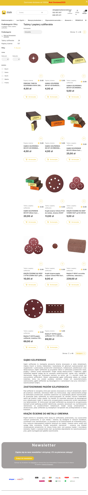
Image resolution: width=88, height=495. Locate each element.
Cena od (4, 56)
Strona (72, 32)
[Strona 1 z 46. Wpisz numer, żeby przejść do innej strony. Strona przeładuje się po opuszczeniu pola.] (76, 32)
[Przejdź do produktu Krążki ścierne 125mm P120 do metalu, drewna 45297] (55, 183)
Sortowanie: (27, 28)
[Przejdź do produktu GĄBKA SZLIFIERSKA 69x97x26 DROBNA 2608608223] (77, 58)
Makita (7, 79)
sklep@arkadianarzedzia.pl (62, 10)
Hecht (6, 76)
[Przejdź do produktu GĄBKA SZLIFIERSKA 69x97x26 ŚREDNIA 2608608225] (55, 120)
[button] (46, 12)
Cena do (15, 56)
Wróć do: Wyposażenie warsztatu (8, 36)
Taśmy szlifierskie (10, 40)
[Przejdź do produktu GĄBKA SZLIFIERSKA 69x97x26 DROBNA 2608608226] (34, 120)
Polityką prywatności (47, 464)
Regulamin (34, 462)
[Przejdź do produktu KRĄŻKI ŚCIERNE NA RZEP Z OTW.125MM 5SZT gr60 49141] (34, 246)
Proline (7, 82)
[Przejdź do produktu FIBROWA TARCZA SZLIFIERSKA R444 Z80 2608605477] (34, 58)
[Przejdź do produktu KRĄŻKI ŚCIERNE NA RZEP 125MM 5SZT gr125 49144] (77, 183)
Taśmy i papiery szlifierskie (71, 81)
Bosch (6, 69)
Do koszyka (30, 97)
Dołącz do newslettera (24, 458)
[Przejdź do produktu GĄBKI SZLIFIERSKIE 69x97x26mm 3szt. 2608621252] (77, 120)
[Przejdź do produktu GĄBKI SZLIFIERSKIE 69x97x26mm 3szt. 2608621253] (34, 183)
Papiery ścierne (10, 43)
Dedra (6, 72)
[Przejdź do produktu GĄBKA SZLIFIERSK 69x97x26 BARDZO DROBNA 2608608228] (55, 58)
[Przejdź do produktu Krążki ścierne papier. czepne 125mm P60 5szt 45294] (55, 246)
